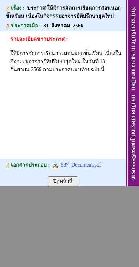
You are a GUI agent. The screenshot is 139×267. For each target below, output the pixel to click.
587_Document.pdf (76, 165)
